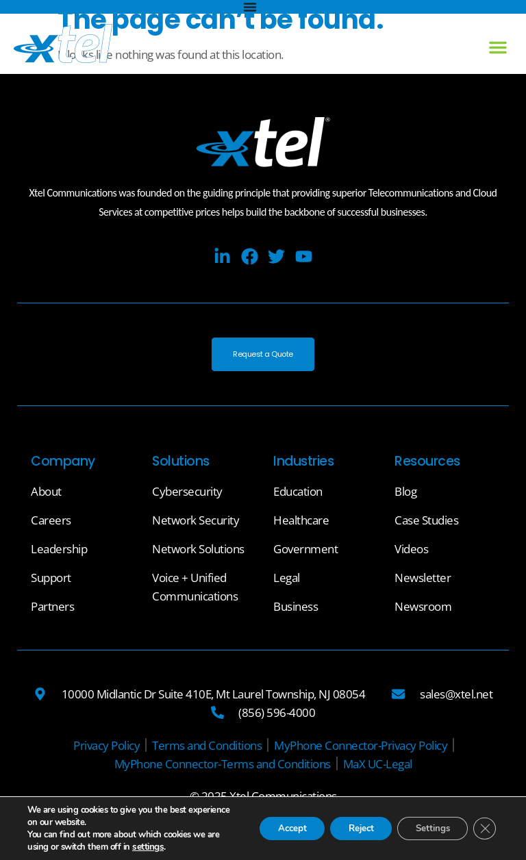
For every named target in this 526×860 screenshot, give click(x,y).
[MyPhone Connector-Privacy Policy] (361, 748)
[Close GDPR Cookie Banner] (483, 828)
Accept (273, 828)
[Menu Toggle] (250, 7)
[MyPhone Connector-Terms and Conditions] (222, 767)
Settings (427, 828)
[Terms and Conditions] (207, 748)
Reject (348, 828)
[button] (498, 47)
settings (162, 847)
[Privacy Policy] (106, 748)
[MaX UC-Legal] (378, 767)
